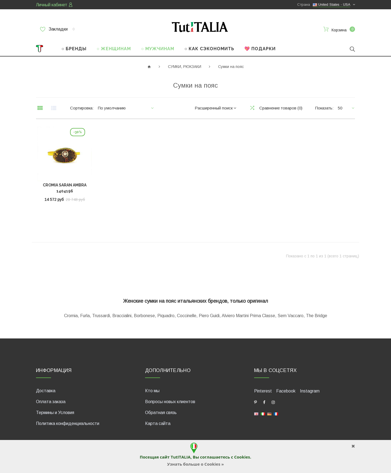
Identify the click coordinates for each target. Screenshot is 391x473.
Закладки (57, 29)
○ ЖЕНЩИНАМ (114, 48)
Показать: (324, 108)
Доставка (45, 390)
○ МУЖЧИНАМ (158, 48)
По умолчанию (112, 108)
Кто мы (152, 390)
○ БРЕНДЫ (74, 48)
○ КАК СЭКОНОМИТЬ (209, 48)
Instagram (310, 391)
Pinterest (263, 391)
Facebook (286, 391)
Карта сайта (157, 423)
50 (340, 108)
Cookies (242, 457)
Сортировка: (82, 108)
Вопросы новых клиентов (170, 401)
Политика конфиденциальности (67, 423)
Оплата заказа (50, 401)
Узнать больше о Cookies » (195, 464)
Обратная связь (161, 412)
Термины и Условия (55, 412)
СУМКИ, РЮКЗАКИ (184, 66)
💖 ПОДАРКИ (260, 48)
